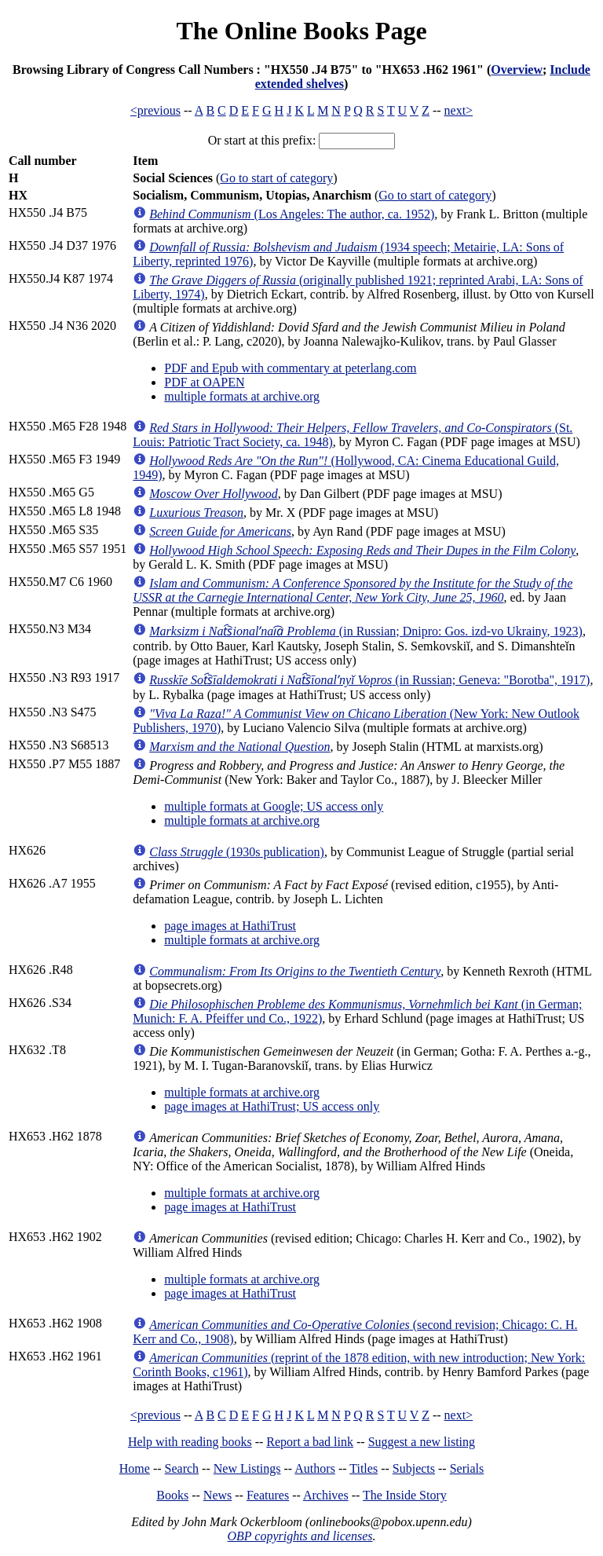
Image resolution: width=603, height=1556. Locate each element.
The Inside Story (405, 1495)
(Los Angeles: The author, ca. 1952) (291, 214)
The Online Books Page (301, 30)
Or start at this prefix (260, 140)
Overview (517, 69)
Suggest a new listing (421, 1441)
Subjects (414, 1468)
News (217, 1495)
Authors (314, 1468)
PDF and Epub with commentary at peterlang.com (290, 368)
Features (268, 1495)
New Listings (247, 1468)
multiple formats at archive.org (242, 396)
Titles (363, 1468)
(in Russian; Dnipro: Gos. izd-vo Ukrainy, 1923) (366, 631)
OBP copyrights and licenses (299, 1536)
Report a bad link (309, 1441)
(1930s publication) (236, 852)
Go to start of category (276, 178)
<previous (155, 110)
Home (134, 1468)
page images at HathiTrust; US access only (271, 1106)
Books (172, 1495)
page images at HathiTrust (230, 925)
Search (182, 1468)
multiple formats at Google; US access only (273, 806)
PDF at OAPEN (204, 382)
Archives (326, 1495)
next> (458, 110)
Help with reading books (190, 1441)
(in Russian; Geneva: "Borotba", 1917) (369, 679)
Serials (467, 1468)
